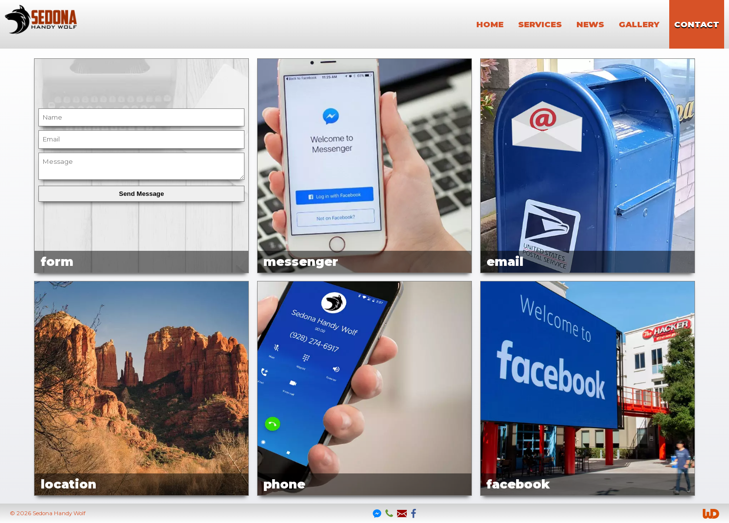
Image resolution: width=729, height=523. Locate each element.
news (590, 24)
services (540, 24)
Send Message (141, 193)
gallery (639, 24)
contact (696, 24)
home (489, 24)
